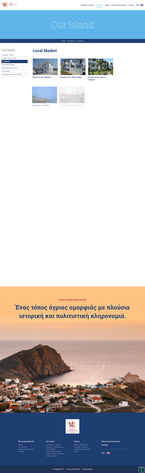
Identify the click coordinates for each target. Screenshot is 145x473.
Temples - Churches (81, 447)
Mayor (20, 445)
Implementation (88, 469)
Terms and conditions (73, 469)
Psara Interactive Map (8, 65)
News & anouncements (119, 5)
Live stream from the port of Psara (12, 74)
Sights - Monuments (81, 445)
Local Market (6, 61)
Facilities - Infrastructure (9, 58)
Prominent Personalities (82, 449)
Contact (131, 5)
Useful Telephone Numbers (9, 68)
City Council (22, 447)
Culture (107, 5)
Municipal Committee (25, 449)
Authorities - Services (8, 55)
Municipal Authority (87, 5)
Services (21, 451)
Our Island (99, 5)
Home (63, 41)
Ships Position (6, 71)
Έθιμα (76, 451)
